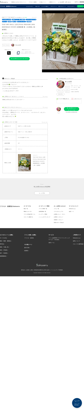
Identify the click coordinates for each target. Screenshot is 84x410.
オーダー (80, 6)
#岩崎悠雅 (29, 21)
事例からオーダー (28, 211)
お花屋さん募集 (28, 270)
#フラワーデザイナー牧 (31, 19)
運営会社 (22, 270)
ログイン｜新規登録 (79, 2)
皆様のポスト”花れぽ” (59, 222)
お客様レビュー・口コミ (59, 214)
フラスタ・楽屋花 (32, 2)
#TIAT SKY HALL (21, 21)
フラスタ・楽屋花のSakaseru (8, 6)
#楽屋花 (9, 21)
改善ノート (71, 211)
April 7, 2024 (14, 90)
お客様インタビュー (58, 217)
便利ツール (51, 243)
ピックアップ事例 (43, 214)
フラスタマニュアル (58, 211)
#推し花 (14, 21)
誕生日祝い (27, 248)
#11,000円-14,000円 (6, 19)
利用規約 (35, 270)
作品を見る (60, 94)
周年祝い (2, 244)
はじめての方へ (29, 6)
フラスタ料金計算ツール (29, 214)
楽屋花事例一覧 (42, 211)
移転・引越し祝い (4, 247)
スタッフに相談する (28, 217)
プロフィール (60, 90)
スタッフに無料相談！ (77, 402)
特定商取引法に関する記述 (43, 270)
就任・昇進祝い (4, 250)
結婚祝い (26, 251)
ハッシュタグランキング (44, 217)
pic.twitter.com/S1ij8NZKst (10, 88)
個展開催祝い (3, 256)
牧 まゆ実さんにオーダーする (19, 58)
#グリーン (4, 21)
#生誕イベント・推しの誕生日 (18, 19)
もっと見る (42, 193)
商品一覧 (37, 6)
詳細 (26, 17)
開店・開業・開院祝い (6, 241)
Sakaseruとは (72, 208)
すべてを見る (3, 238)
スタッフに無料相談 (78, 244)
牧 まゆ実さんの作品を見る (71, 112)
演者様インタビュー (58, 220)
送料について (76, 241)
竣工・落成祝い (4, 253)
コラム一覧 (56, 208)
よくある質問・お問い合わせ (64, 2)
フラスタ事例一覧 (43, 208)
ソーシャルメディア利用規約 (57, 270)
